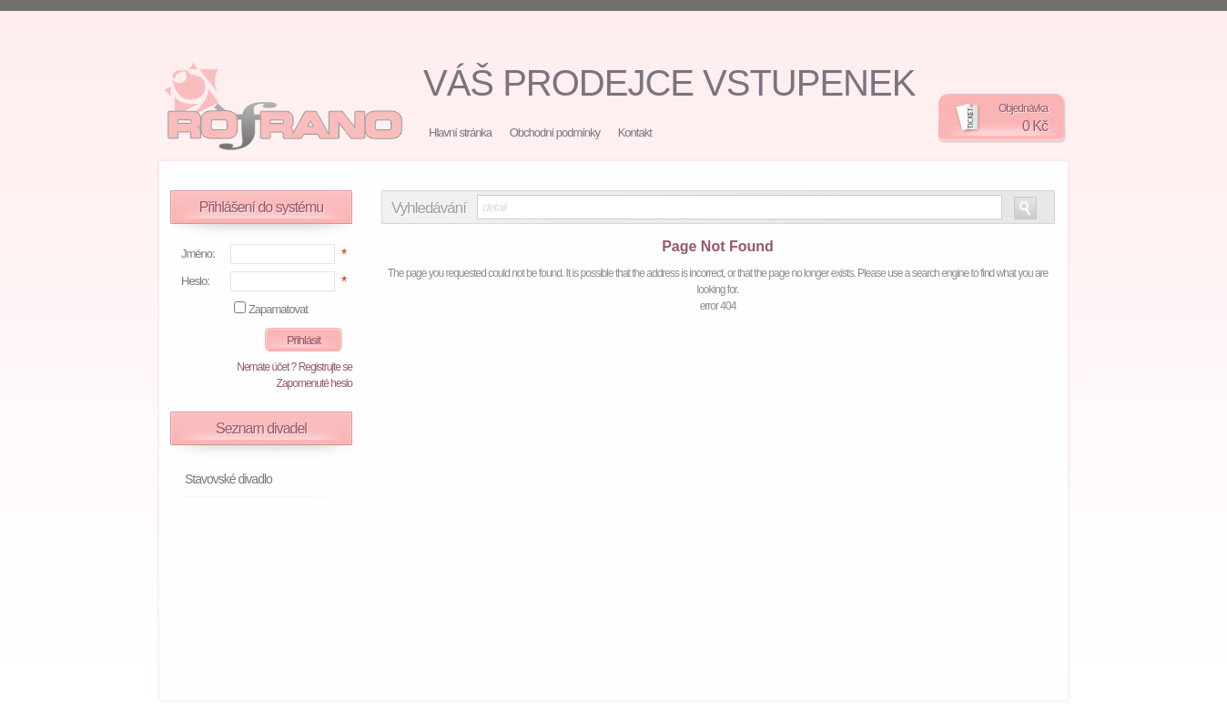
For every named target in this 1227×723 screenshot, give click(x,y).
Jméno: (198, 253)
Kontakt (635, 132)
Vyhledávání (428, 208)
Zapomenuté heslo (314, 383)
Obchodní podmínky (555, 132)
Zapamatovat (278, 309)
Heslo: (195, 281)
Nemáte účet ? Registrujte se (294, 367)
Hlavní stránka (460, 132)
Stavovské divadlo (228, 479)
